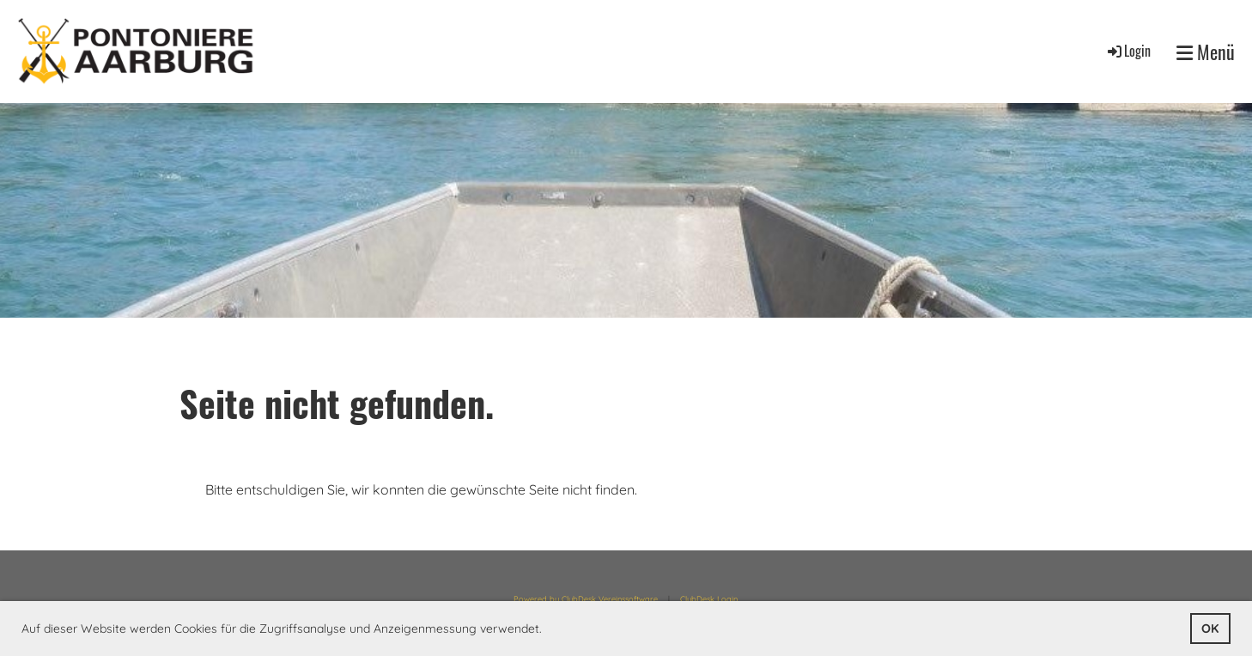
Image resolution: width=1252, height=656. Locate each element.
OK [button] (1210, 628)
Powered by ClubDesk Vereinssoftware (586, 599)
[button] (547, 630)
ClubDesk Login (709, 599)
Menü (1205, 52)
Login (1128, 50)
